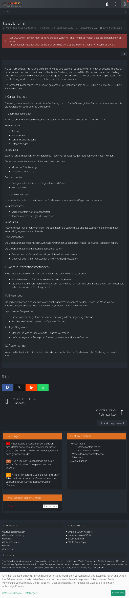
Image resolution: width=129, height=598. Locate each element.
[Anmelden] (115, 4)
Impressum (8, 549)
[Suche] (107, 4)
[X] (19, 387)
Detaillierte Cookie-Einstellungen (19, 592)
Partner (6, 545)
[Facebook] (7, 387)
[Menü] (125, 4)
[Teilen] (124, 54)
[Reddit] (31, 387)
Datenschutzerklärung (13, 535)
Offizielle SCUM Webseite (80, 531)
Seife (62, 183)
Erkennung (76, 457)
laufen (29, 254)
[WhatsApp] (43, 387)
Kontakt (7, 538)
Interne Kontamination (87, 450)
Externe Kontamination (87, 446)
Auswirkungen (78, 460)
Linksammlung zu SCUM (79, 535)
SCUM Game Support (78, 542)
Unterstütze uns (11, 542)
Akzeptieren (118, 592)
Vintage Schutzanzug (23, 171)
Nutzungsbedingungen (14, 531)
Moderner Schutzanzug (24, 167)
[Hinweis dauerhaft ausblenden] (123, 38)
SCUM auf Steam (76, 538)
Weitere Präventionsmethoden (87, 454)
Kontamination (78, 443)
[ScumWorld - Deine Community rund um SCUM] (13, 4)
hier (105, 44)
